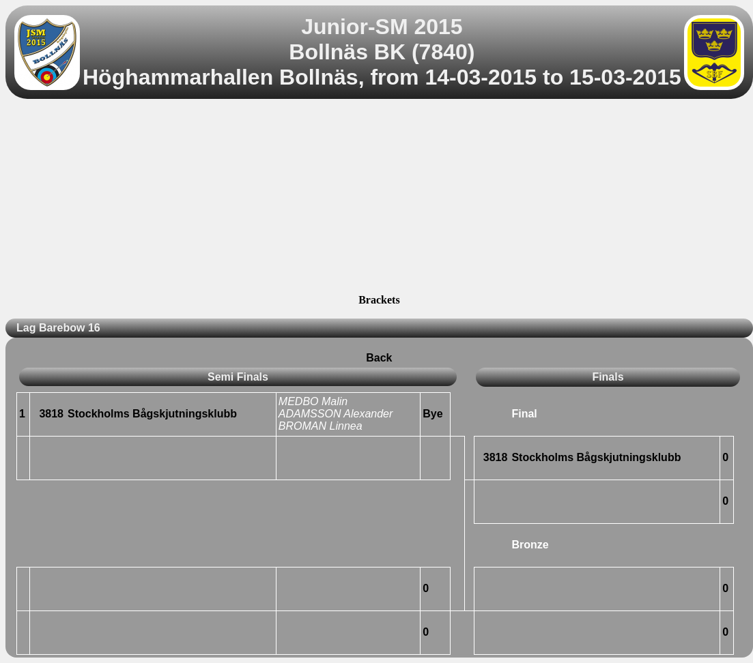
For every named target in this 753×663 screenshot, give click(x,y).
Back (379, 358)
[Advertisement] (379, 198)
